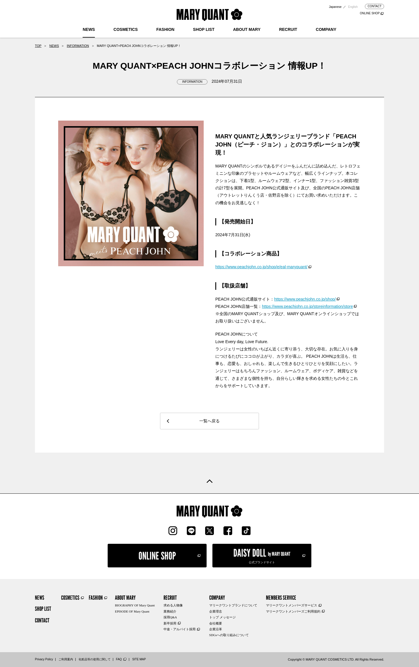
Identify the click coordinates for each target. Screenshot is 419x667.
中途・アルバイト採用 (180, 629)
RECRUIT (288, 29)
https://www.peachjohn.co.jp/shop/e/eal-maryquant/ (261, 266)
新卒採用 (170, 623)
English (353, 6)
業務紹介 (170, 611)
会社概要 (215, 623)
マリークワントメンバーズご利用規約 (293, 611)
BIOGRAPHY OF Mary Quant (135, 605)
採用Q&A (170, 617)
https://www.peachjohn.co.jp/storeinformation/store (307, 306)
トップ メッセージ (222, 617)
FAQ (119, 659)
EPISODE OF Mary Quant (132, 611)
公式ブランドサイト (261, 555)
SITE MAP (139, 659)
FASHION (165, 29)
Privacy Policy (44, 659)
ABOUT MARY (246, 29)
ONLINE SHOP (370, 13)
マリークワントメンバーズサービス (291, 605)
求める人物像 (173, 605)
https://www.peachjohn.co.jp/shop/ (305, 299)
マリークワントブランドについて (233, 605)
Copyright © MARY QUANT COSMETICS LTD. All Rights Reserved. (336, 659)
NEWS (89, 29)
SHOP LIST (203, 29)
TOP (38, 45)
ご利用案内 (65, 659)
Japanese (335, 6)
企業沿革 (215, 629)
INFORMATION (78, 45)
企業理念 (215, 611)
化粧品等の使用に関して (95, 659)
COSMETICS (125, 29)
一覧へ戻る (209, 421)
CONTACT (374, 6)
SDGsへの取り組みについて (229, 635)
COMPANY (326, 29)
